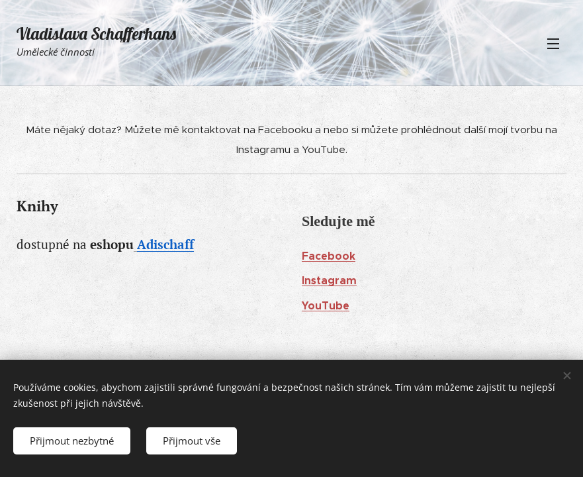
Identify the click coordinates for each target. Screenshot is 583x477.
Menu (553, 43)
